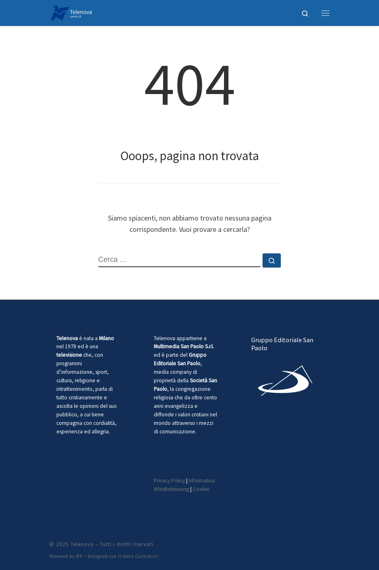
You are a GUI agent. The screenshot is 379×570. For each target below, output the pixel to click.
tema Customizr (141, 556)
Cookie (201, 489)
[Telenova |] (71, 11)
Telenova (82, 544)
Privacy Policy (169, 480)
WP (79, 556)
